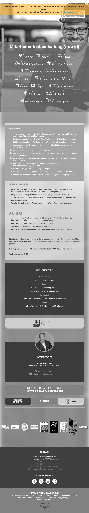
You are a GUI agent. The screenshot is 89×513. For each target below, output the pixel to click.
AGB (44, 508)
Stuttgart (66, 498)
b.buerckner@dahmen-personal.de (46, 374)
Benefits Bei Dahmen (18, 401)
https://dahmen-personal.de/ (50, 469)
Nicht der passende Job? (44, 389)
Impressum (44, 504)
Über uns (44, 401)
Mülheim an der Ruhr (61, 495)
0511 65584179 (46, 464)
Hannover (40, 500)
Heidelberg (57, 498)
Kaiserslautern (42, 498)
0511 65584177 (48, 371)
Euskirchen (42, 495)
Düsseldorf (33, 495)
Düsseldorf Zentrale (20, 495)
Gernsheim (31, 498)
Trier (50, 498)
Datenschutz (44, 506)
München (49, 500)
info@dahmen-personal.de (47, 466)
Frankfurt (21, 498)
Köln (50, 495)
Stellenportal (66, 12)
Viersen (73, 495)
